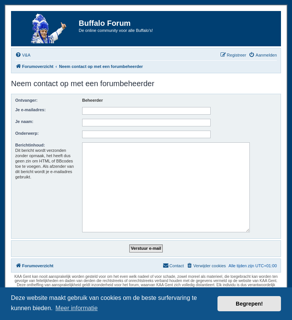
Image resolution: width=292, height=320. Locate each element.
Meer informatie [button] (77, 308)
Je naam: (24, 121)
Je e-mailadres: (30, 109)
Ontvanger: (26, 100)
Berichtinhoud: (30, 145)
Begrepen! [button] (249, 304)
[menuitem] (22, 55)
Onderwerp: (27, 133)
